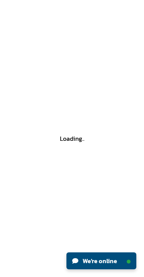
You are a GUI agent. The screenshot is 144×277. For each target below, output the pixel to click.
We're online (101, 260)
